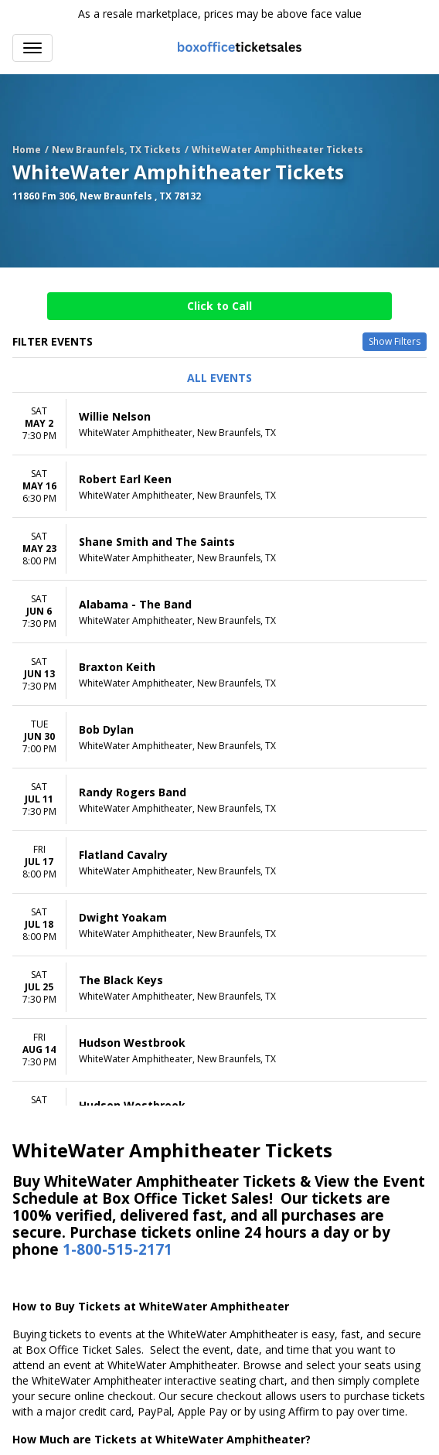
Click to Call (219, 305)
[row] (219, 424)
